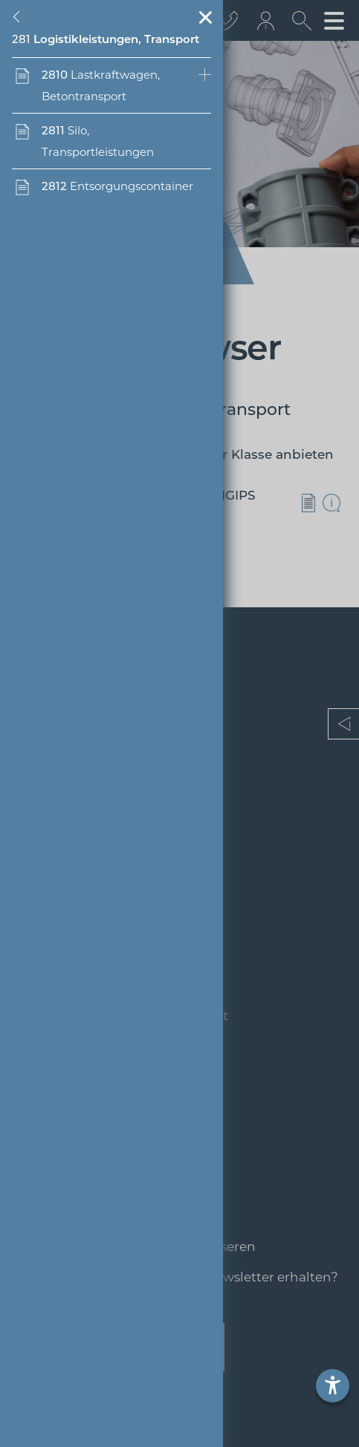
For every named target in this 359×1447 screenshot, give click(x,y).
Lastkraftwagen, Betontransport (101, 85)
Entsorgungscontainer (117, 186)
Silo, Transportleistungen (98, 141)
